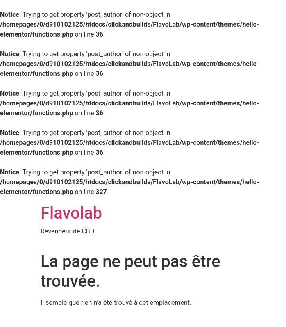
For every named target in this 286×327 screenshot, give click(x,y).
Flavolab (71, 213)
